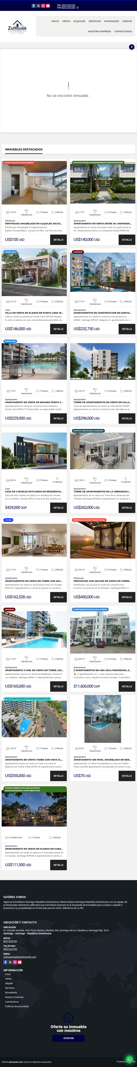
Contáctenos (123, 31)
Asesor (127, 21)
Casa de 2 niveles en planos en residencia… (34, 491)
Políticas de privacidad (17, 1006)
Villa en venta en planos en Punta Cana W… (34, 313)
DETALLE (58, 239)
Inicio (55, 21)
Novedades (111, 21)
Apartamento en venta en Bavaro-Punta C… (34, 402)
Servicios (95, 21)
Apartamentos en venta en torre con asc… (33, 581)
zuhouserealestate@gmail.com (19, 957)
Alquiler (79, 21)
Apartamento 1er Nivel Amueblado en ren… (102, 759)
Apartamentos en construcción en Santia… (102, 313)
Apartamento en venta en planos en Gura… (34, 849)
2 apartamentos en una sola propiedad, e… (102, 670)
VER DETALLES (34, 183)
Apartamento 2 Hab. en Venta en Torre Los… (34, 670)
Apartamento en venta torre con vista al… (34, 759)
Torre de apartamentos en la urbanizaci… (102, 491)
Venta (66, 21)
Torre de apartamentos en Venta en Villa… (102, 402)
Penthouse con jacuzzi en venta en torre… (102, 581)
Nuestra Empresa (99, 31)
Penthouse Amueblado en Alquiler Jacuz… (33, 223)
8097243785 (68, 5)
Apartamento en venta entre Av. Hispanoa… (103, 223)
